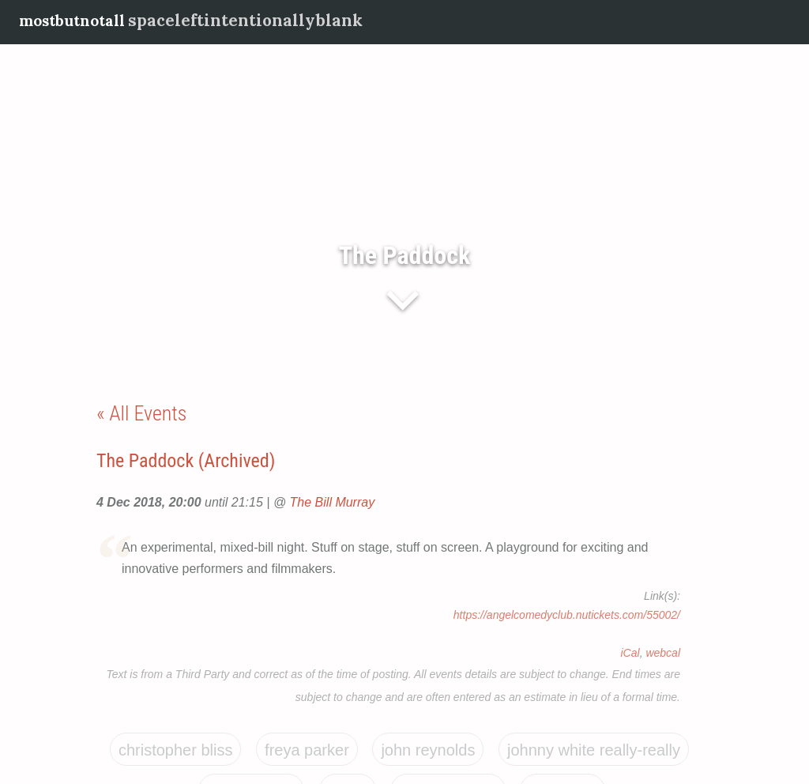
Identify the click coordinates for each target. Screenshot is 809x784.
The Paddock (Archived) (185, 461)
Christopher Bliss (176, 750)
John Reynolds (428, 750)
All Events (147, 413)
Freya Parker (307, 750)
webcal (662, 652)
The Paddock (405, 255)
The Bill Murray (332, 502)
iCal (630, 652)
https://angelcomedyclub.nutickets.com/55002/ (566, 615)
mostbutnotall (78, 20)
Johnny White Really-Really (593, 750)
